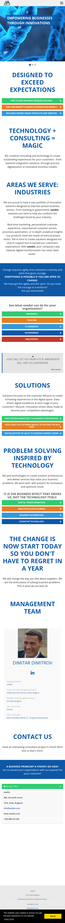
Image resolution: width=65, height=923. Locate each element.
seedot (9, 684)
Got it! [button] (52, 916)
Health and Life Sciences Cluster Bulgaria (23, 693)
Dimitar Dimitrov (32, 663)
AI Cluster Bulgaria (14, 701)
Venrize (10, 709)
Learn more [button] (9, 919)
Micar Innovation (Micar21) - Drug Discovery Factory (27, 718)
